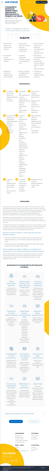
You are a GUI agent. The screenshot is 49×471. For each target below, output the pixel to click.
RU (32, 2)
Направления (19, 433)
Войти (38, 2)
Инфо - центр (19, 445)
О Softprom (35, 445)
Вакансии (17, 449)
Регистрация (44, 2)
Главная (8, 29)
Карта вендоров (34, 449)
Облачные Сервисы (19, 438)
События (17, 447)
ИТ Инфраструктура (19, 437)
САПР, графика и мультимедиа (21, 440)
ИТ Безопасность (18, 435)
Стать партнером (35, 435)
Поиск (25, 2)
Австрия (28, 2)
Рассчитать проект (33, 421)
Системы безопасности (20, 442)
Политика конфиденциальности (21, 450)
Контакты (33, 450)
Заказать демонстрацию (16, 421)
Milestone (26, 29)
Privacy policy (5, 469)
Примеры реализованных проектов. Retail (19, 414)
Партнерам (34, 433)
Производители (17, 29)
